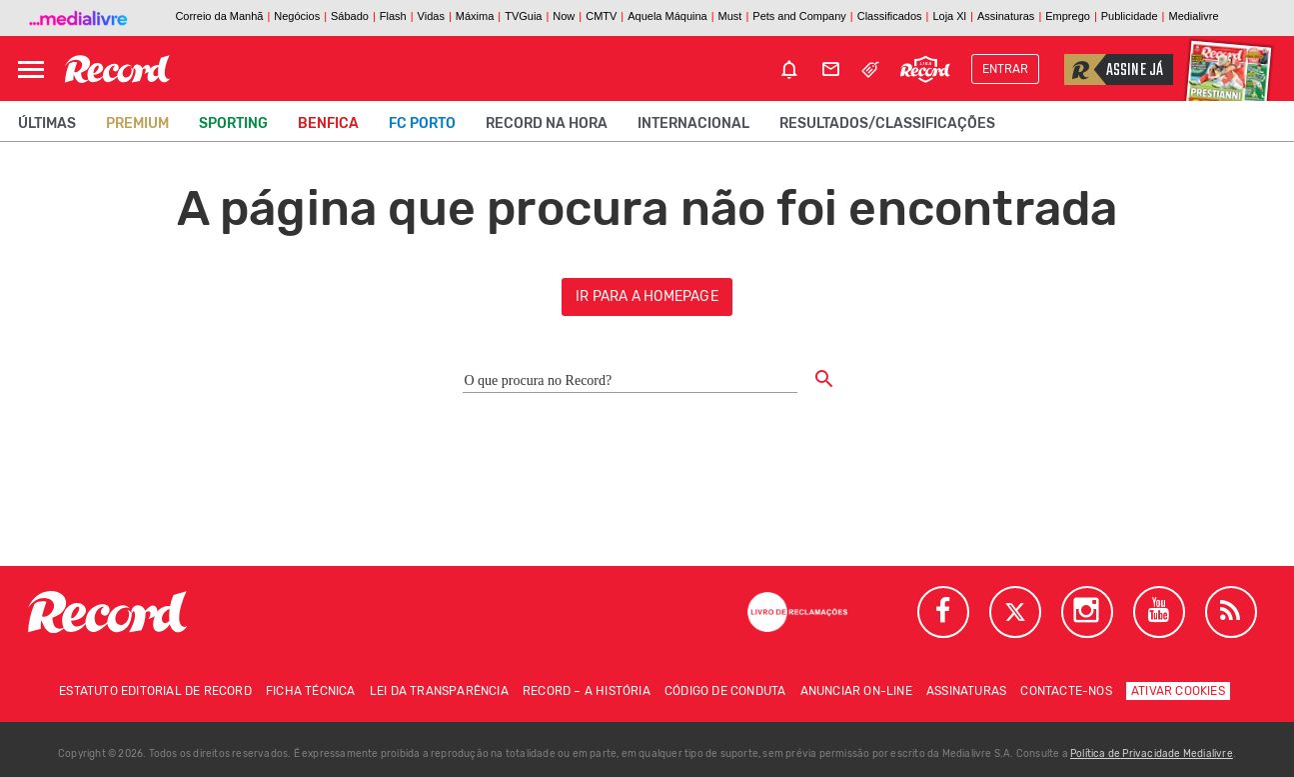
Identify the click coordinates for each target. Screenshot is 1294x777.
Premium (137, 123)
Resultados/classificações (887, 123)
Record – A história (586, 691)
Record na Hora (547, 123)
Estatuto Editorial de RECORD (155, 691)
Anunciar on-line (856, 691)
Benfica (328, 123)
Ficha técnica (311, 691)
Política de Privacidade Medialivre (1151, 754)
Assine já (1114, 69)
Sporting (233, 123)
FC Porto (422, 123)
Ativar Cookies (1178, 691)
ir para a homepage (647, 296)
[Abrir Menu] (31, 69)
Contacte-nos (1065, 691)
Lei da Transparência (439, 691)
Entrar (1005, 69)
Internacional (693, 123)
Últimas (47, 123)
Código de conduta (724, 691)
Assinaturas (966, 691)
